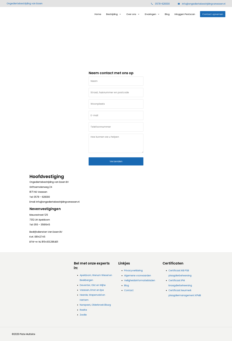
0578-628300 (162, 3)
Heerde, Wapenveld (91, 294)
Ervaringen (150, 14)
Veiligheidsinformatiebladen (139, 280)
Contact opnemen (212, 14)
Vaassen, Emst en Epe (92, 290)
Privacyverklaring (133, 270)
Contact (121, 45)
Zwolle (83, 314)
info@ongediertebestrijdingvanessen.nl (203, 3)
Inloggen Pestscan (185, 14)
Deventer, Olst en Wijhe (93, 285)
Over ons (131, 14)
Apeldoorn (85, 275)
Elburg (107, 304)
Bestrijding (112, 14)
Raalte (83, 309)
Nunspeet (85, 304)
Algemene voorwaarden (137, 275)
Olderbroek (98, 304)
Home (98, 14)
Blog (167, 14)
